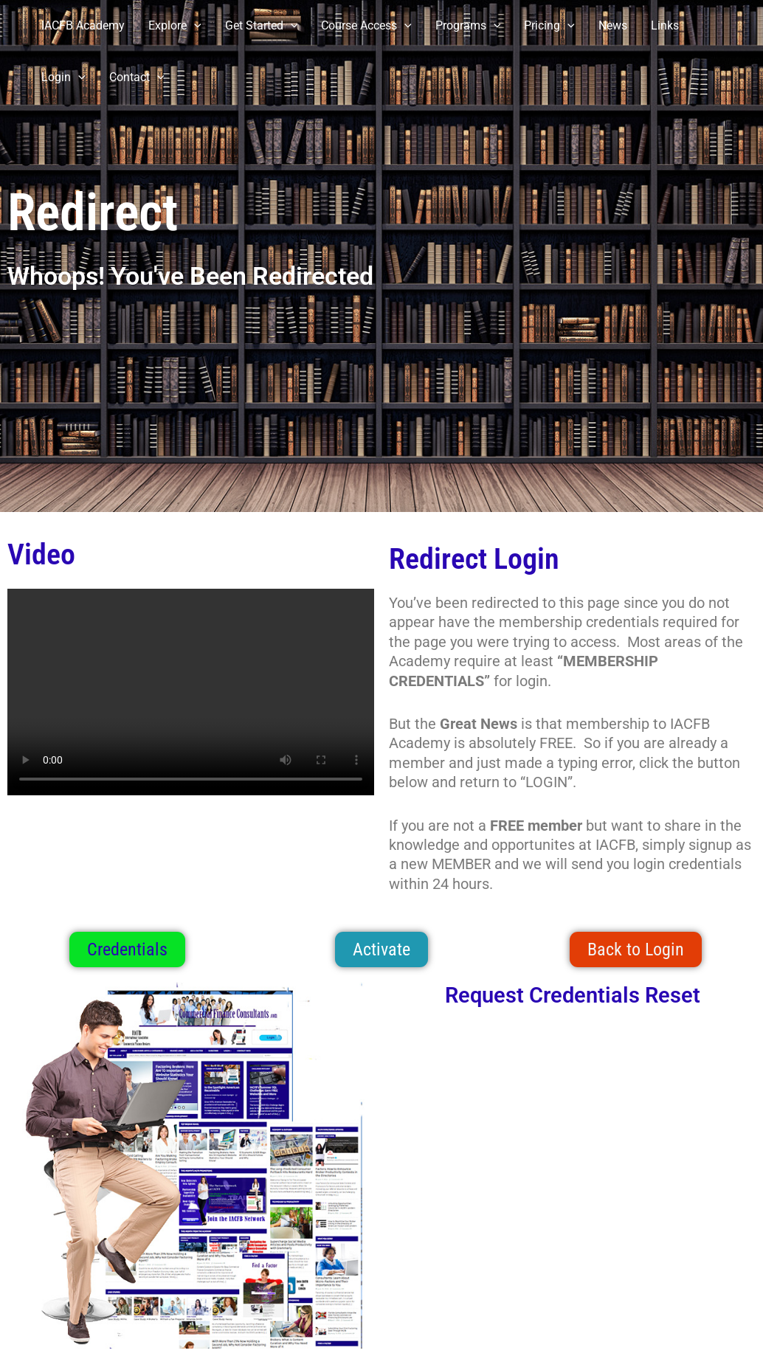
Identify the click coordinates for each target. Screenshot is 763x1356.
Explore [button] (174, 26)
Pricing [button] (549, 26)
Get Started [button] (261, 26)
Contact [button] (137, 77)
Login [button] (63, 77)
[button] (194, 26)
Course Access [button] (366, 26)
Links (665, 25)
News (612, 25)
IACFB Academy (83, 25)
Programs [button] (468, 26)
